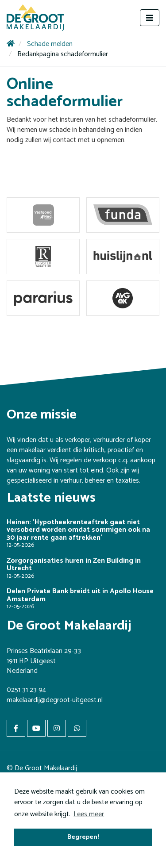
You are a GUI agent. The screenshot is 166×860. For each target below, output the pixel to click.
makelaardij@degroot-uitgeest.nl (55, 700)
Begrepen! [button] (83, 837)
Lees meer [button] (88, 814)
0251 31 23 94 (26, 690)
